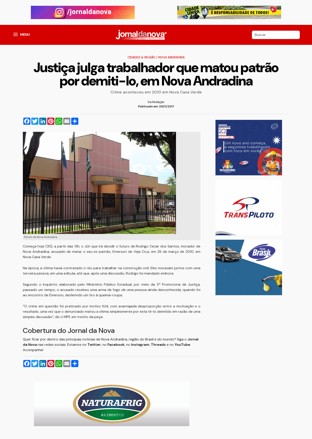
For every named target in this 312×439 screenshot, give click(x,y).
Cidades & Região (141, 57)
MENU (25, 34)
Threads (159, 344)
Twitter (94, 344)
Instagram (140, 344)
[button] (15, 35)
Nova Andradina (171, 57)
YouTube (182, 344)
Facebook (115, 344)
